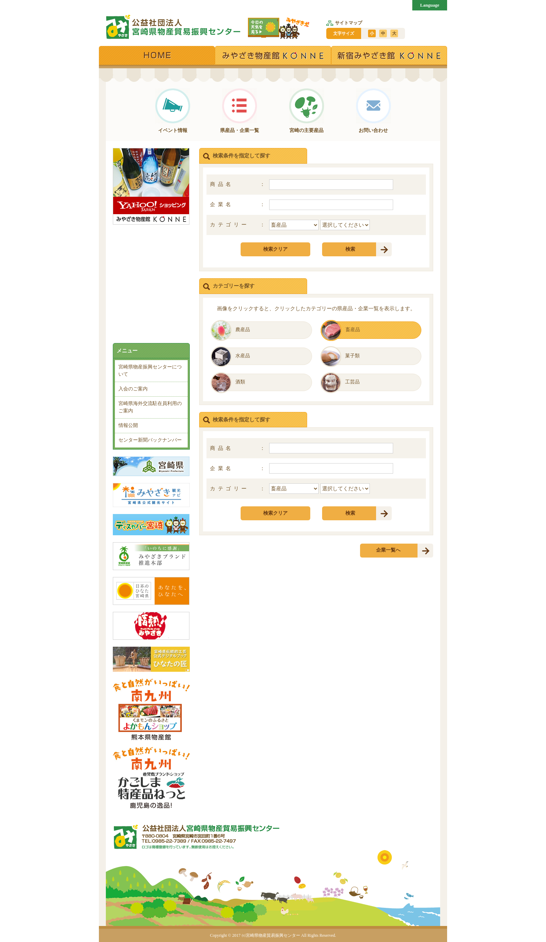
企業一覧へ (388, 550)
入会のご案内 (133, 388)
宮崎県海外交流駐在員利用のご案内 (150, 407)
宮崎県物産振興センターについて (150, 370)
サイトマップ (344, 22)
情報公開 (128, 425)
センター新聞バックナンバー (150, 440)
